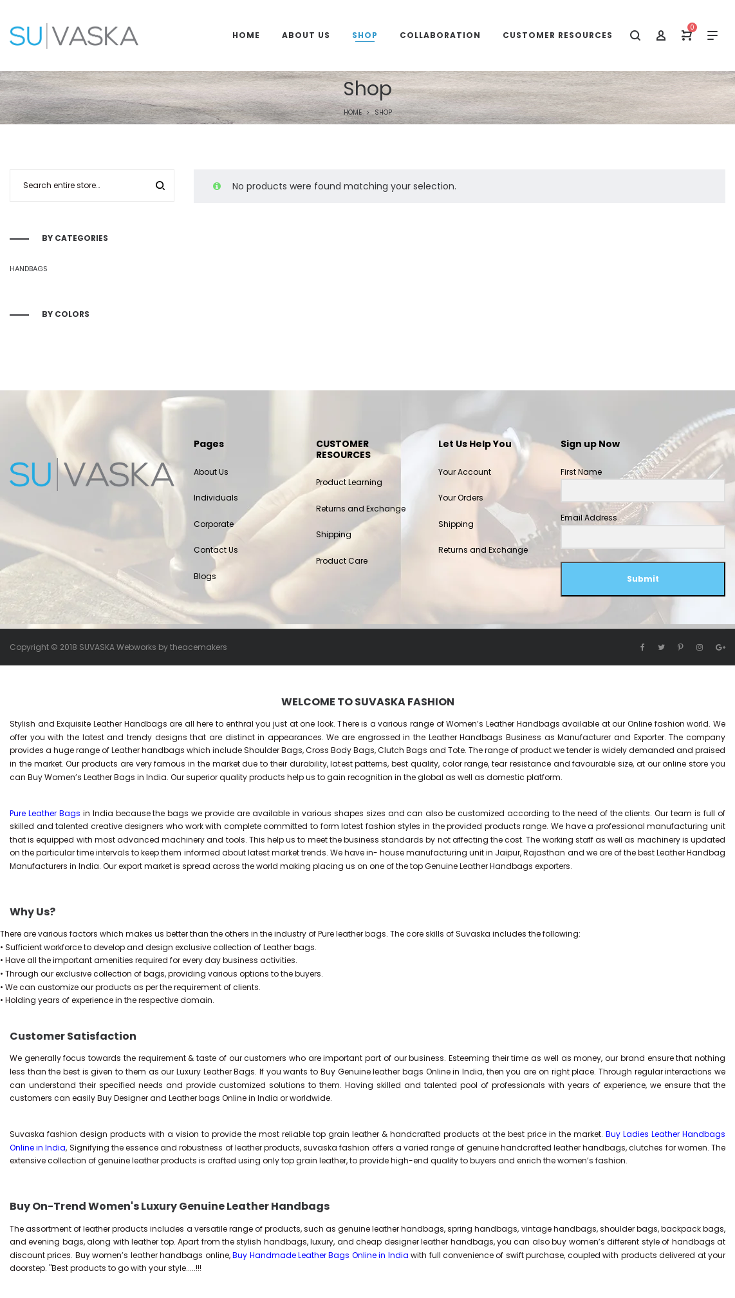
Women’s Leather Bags (89, 777)
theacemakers (198, 647)
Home (353, 112)
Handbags (29, 268)
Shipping (333, 534)
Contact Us (216, 549)
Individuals (216, 497)
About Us (211, 471)
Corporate (214, 524)
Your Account (464, 471)
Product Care (342, 560)
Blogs (205, 576)
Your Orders (460, 497)
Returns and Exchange (360, 508)
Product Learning (349, 482)
